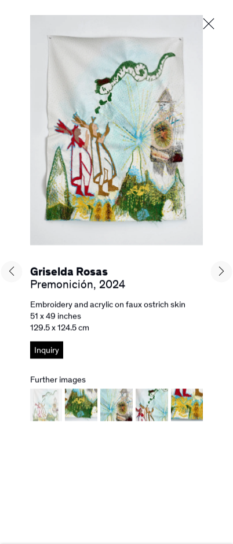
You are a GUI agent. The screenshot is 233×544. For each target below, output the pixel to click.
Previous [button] (11, 272)
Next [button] (221, 272)
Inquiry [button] (46, 352)
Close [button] (208, 24)
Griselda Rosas (69, 273)
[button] (46, 414)
